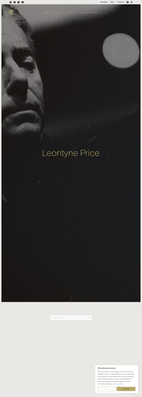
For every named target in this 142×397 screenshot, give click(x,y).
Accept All (126, 389)
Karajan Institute (89, 12)
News (46, 12)
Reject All (107, 389)
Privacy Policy (119, 384)
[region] (116, 379)
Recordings (71, 12)
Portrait (57, 12)
